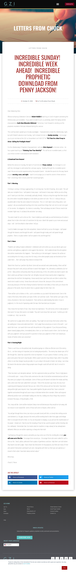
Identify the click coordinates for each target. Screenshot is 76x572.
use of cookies (26, 563)
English (7, 545)
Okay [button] (64, 568)
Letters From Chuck (38, 28)
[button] (58, 4)
